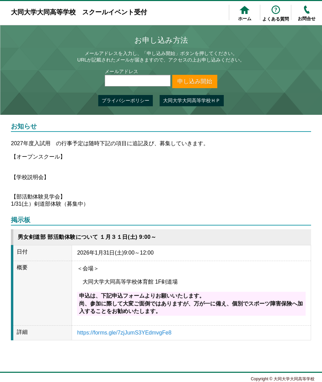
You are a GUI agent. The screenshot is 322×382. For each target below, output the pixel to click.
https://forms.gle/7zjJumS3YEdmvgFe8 (124, 333)
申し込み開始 (194, 81)
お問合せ (307, 18)
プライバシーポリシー (125, 100)
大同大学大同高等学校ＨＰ (191, 100)
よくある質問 (275, 19)
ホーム (244, 18)
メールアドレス (121, 71)
